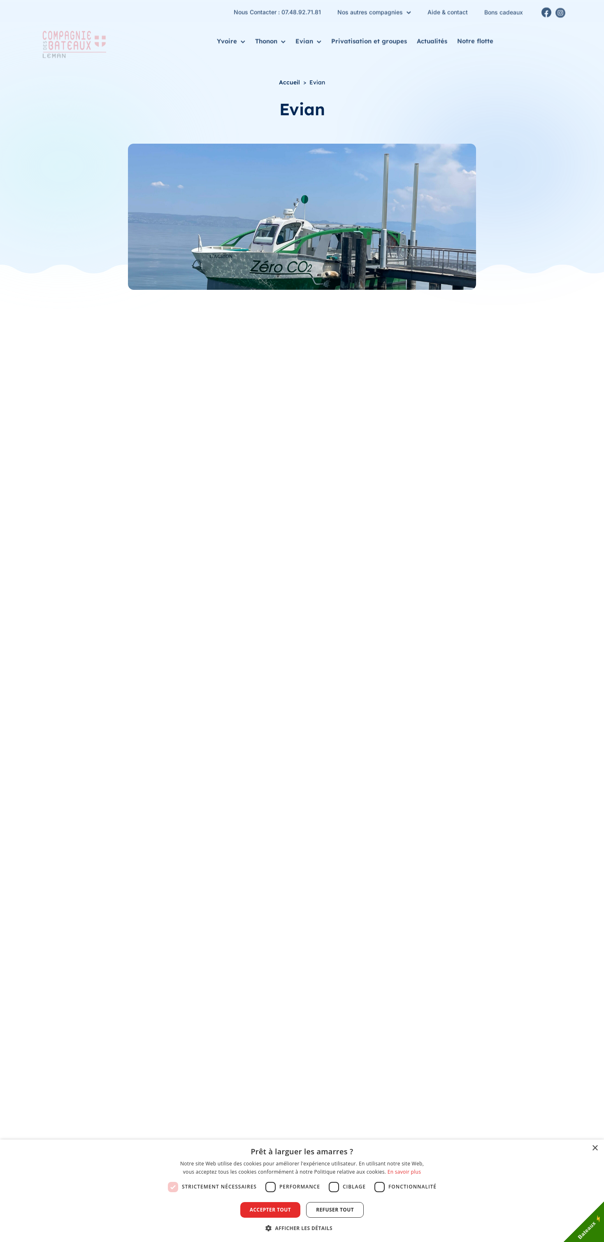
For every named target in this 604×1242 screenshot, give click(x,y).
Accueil (289, 82)
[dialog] (302, 1190)
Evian (308, 40)
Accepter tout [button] (270, 1209)
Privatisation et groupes (369, 40)
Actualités (432, 40)
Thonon (270, 39)
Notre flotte (475, 42)
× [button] (595, 1148)
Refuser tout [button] (335, 1209)
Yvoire (231, 39)
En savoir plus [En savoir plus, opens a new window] (404, 1171)
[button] (302, 1228)
